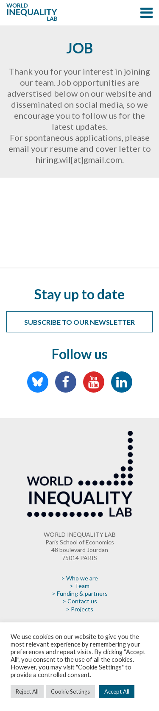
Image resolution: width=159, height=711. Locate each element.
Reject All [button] (27, 691)
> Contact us (79, 601)
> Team (79, 585)
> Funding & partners (80, 593)
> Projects (79, 609)
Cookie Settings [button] (70, 691)
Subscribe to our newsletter (79, 322)
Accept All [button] (116, 691)
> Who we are (79, 578)
